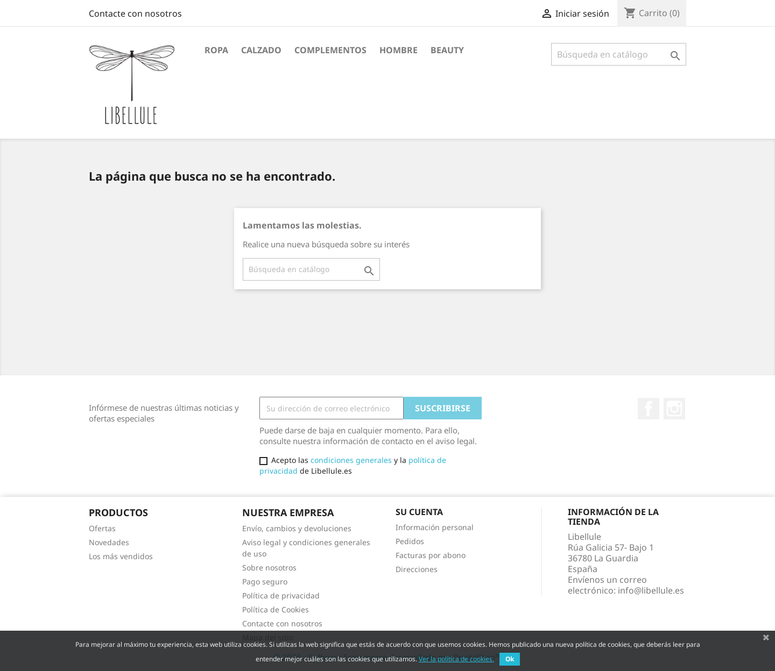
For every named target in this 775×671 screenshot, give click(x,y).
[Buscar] (618, 54)
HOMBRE (398, 50)
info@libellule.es (651, 590)
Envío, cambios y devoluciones (296, 528)
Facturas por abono (431, 555)
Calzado (261, 50)
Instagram (674, 408)
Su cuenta (419, 512)
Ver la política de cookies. (456, 658)
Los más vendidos (121, 556)
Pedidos (410, 541)
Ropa (216, 50)
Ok (509, 658)
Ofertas (102, 528)
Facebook (648, 408)
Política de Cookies (275, 609)
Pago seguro (264, 581)
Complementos (330, 50)
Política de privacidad (281, 595)
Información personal (435, 527)
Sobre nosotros (269, 567)
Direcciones (417, 569)
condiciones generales (351, 460)
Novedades (109, 542)
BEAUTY (447, 50)
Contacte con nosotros (135, 13)
